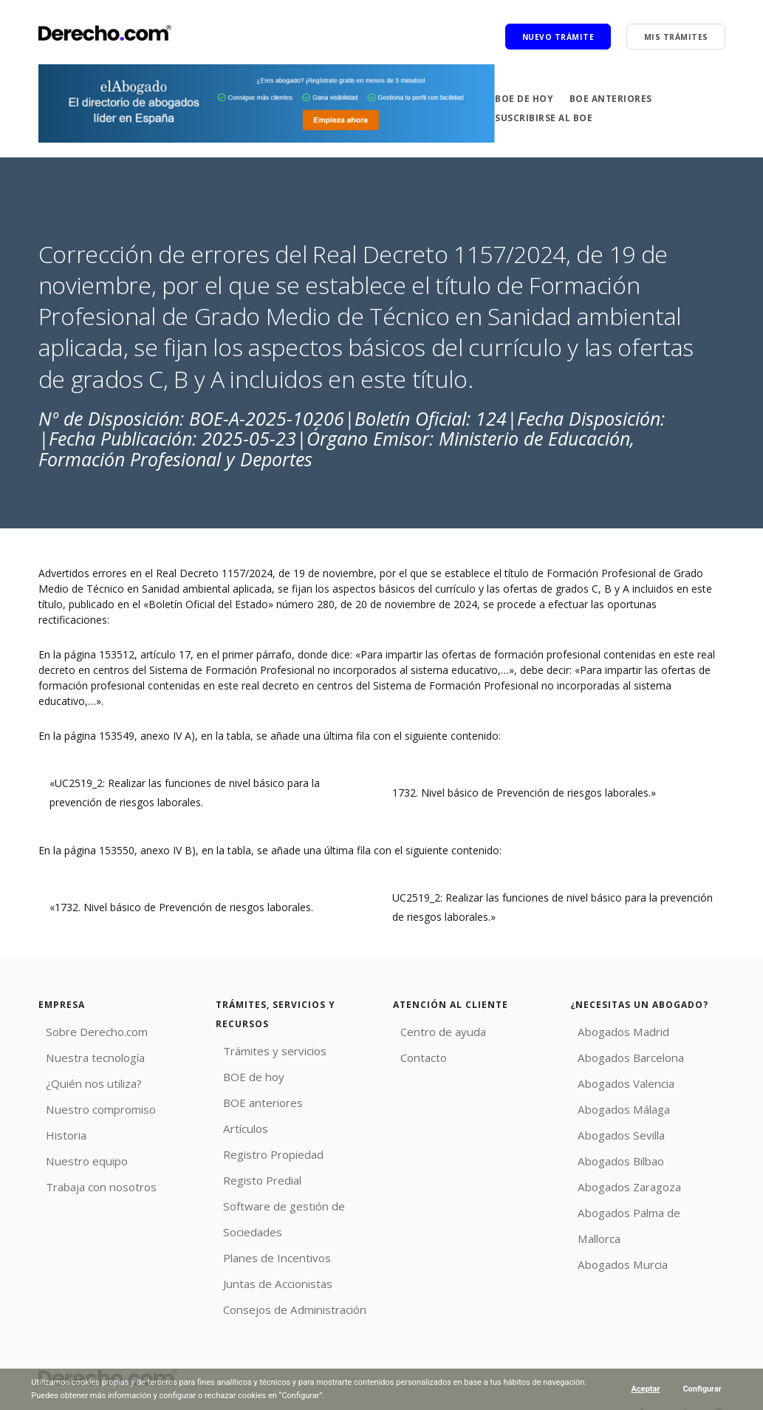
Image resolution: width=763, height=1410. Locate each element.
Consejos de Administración (282, 1290)
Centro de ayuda (432, 1031)
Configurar (702, 1389)
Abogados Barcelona (620, 1055)
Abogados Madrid (612, 1031)
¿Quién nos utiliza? (82, 1079)
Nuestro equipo (75, 1151)
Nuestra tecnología (84, 1055)
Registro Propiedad (261, 1146)
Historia (56, 1127)
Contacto (415, 1055)
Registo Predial (251, 1170)
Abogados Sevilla (610, 1127)
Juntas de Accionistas (266, 1266)
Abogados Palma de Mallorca (640, 1199)
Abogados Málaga (613, 1103)
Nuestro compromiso (90, 1103)
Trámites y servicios (263, 1050)
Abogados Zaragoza (619, 1175)
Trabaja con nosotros (90, 1175)
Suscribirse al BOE (543, 118)
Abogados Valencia (615, 1079)
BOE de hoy (524, 98)
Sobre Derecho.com (86, 1031)
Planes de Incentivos (265, 1242)
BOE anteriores (610, 98)
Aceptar (645, 1389)
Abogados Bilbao (611, 1151)
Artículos (236, 1122)
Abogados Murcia (612, 1223)
